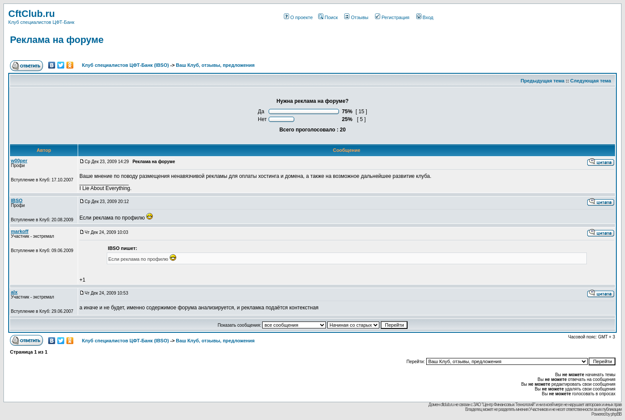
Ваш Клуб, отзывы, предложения (215, 65)
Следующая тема (590, 80)
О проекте (298, 17)
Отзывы (356, 17)
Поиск (328, 17)
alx (14, 292)
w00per (19, 160)
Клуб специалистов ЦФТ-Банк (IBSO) (125, 65)
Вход (425, 17)
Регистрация (392, 17)
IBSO (17, 200)
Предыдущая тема (543, 80)
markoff (19, 231)
